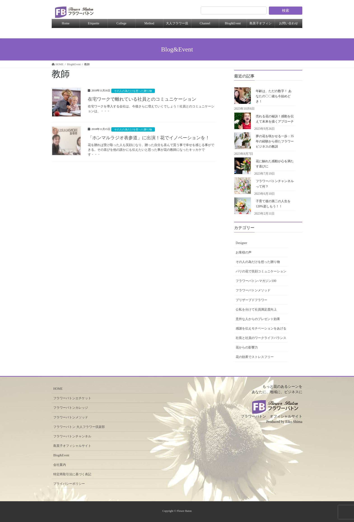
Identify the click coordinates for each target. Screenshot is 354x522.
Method (149, 23)
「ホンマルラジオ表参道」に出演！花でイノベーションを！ (149, 137)
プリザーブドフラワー (251, 300)
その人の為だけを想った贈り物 (134, 91)
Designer (241, 243)
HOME (58, 388)
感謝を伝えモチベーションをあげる (261, 328)
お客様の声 (244, 252)
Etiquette (93, 23)
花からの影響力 (247, 347)
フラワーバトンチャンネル (72, 436)
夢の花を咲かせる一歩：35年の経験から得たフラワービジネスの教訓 (275, 141)
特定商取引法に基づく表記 (72, 474)
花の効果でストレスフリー (255, 357)
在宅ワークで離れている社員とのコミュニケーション (142, 99)
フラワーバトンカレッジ (70, 407)
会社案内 (59, 464)
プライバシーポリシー (69, 483)
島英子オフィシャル (260, 25)
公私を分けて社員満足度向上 (256, 309)
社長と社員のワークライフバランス (261, 338)
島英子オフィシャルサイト (72, 446)
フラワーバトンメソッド (253, 290)
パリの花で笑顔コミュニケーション (261, 271)
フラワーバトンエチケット (72, 398)
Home (66, 23)
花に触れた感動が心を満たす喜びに (275, 164)
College (121, 23)
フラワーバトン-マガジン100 (256, 281)
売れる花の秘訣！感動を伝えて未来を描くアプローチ (275, 119)
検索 (285, 10)
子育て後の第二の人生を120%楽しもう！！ (273, 204)
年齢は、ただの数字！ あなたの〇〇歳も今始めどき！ (273, 96)
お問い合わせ (288, 23)
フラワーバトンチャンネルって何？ (275, 183)
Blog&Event (233, 23)
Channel (205, 23)
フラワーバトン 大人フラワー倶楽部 (79, 427)
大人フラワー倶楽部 (177, 25)
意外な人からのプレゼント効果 (258, 319)
